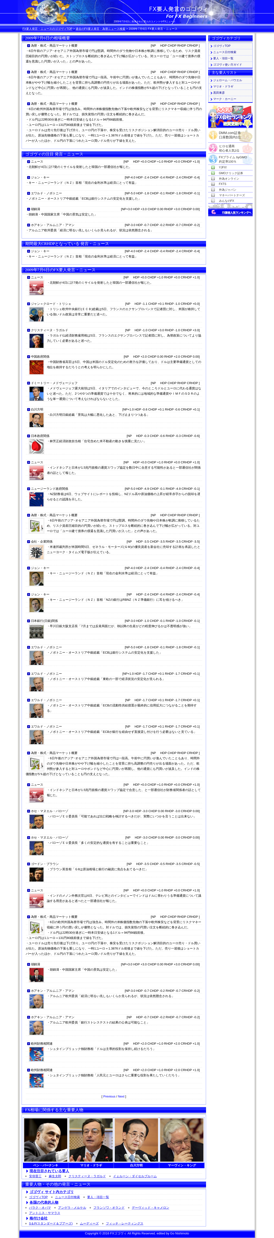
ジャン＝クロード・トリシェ (51, 304)
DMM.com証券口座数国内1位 (230, 133)
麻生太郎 (55, 1176)
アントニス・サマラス (44, 1213)
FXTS (222, 184)
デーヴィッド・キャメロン (150, 1207)
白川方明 (37, 409)
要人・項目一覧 (98, 1197)
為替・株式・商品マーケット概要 (54, 45)
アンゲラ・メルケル (72, 1207)
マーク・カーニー (224, 99)
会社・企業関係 (42, 541)
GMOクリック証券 (231, 173)
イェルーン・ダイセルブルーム (135, 1176)
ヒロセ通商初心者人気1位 (229, 146)
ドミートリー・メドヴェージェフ (54, 383)
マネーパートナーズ (232, 195)
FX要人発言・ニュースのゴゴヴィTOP (48, 29)
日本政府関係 (40, 436)
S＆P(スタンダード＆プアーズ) (51, 1223)
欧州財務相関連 (42, 1043)
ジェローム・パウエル (227, 80)
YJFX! (223, 167)
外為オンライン (229, 178)
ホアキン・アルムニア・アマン (53, 225)
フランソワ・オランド (109, 1207)
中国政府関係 (40, 356)
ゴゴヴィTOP (38, 1197)
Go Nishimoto (179, 1233)
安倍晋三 (35, 1176)
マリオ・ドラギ (223, 86)
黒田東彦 (219, 92)
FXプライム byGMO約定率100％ (233, 157)
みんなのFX (226, 200)
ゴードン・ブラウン (45, 864)
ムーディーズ (89, 1223)
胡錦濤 (35, 209)
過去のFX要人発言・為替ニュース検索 (100, 29)
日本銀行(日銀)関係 (44, 621)
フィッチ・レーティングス (124, 1223)
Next (121, 1096)
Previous (109, 1096)
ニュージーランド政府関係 (49, 488)
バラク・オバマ (40, 1207)
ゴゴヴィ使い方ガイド (227, 64)
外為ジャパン (227, 189)
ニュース (37, 161)
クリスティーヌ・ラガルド (49, 330)
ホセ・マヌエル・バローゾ (49, 811)
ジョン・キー (40, 177)
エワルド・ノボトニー (46, 193)
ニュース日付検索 (67, 1197)
